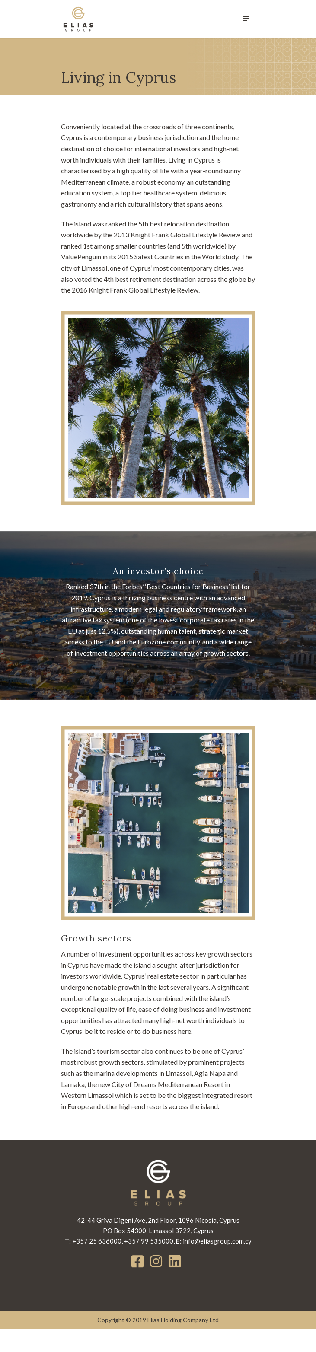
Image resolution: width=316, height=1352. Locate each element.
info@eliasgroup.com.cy (216, 1263)
